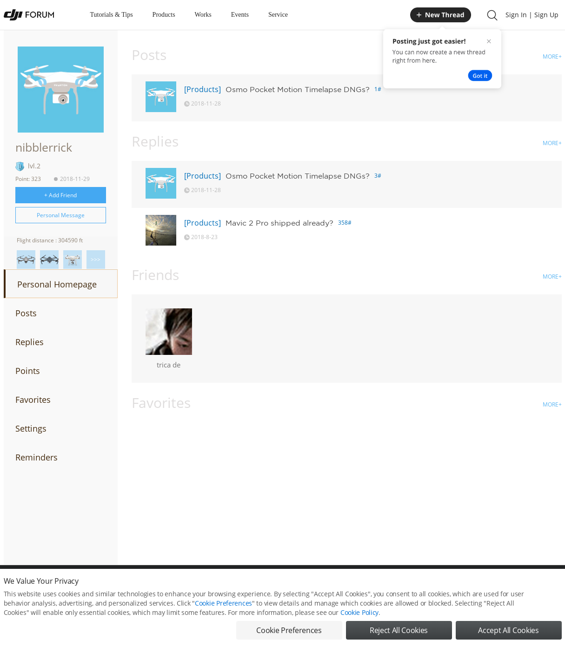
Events (240, 14)
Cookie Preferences (223, 603)
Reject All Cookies (399, 630)
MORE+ (552, 56)
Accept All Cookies (508, 630)
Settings (31, 428)
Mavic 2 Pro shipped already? (279, 223)
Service (278, 14)
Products (164, 14)
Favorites (33, 399)
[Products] (202, 89)
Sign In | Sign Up (531, 14)
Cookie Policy (359, 612)
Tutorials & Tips (111, 14)
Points (27, 370)
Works (203, 14)
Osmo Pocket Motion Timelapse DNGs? (298, 89)
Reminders (36, 457)
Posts (26, 313)
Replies (29, 341)
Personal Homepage (57, 284)
